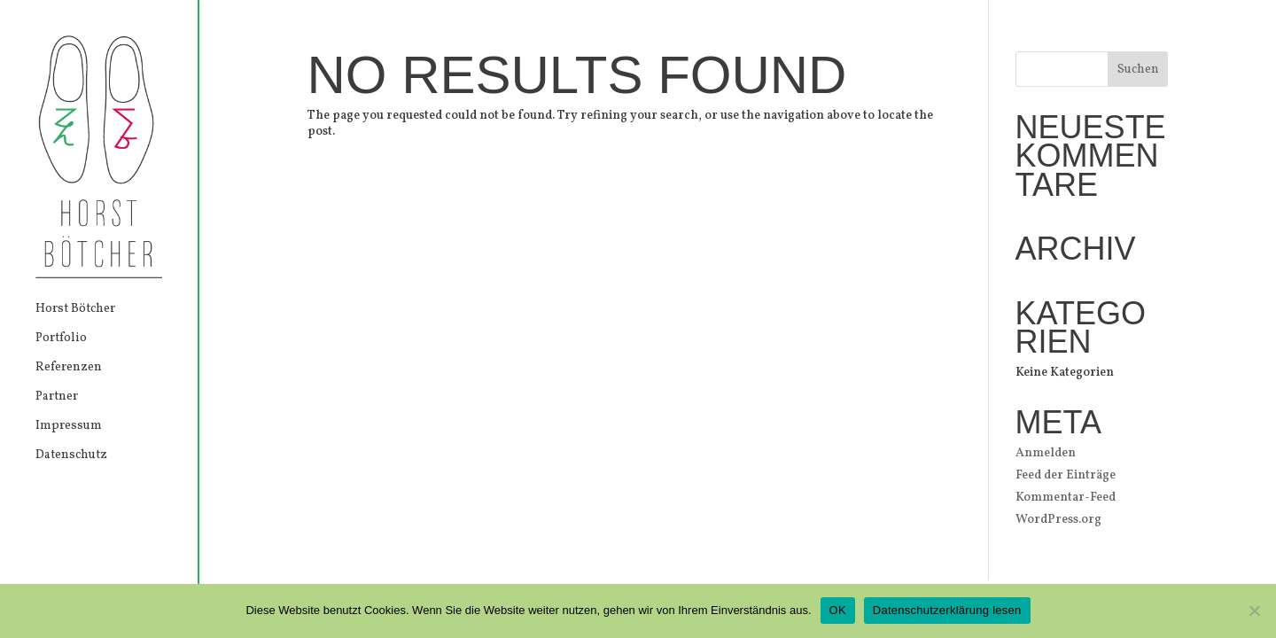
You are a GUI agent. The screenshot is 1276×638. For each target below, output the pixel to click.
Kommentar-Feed (1065, 497)
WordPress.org (1058, 519)
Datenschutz (71, 456)
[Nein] (1254, 610)
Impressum (68, 427)
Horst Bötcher (75, 310)
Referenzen (68, 369)
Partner (56, 398)
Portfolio (61, 339)
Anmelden (1045, 453)
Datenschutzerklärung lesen (947, 610)
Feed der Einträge (1065, 475)
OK (837, 610)
